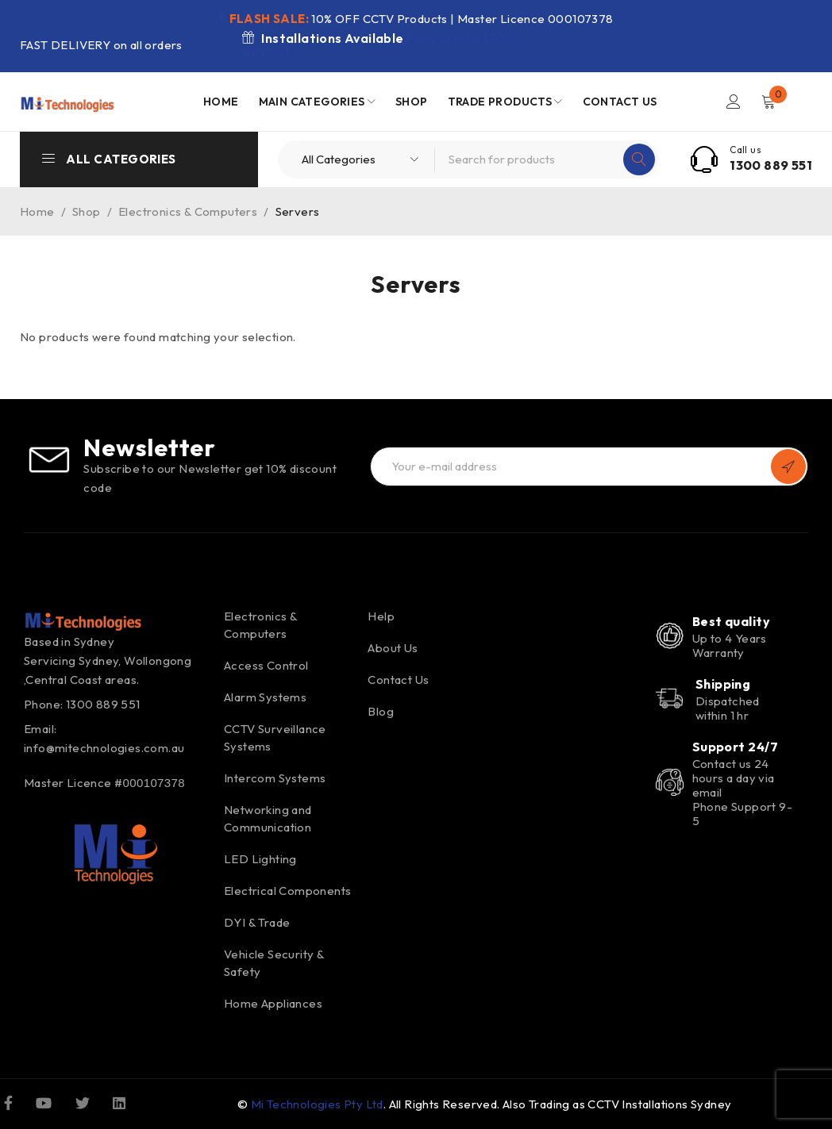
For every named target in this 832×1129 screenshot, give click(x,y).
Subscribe (788, 466)
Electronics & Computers (187, 211)
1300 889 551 (771, 165)
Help (381, 616)
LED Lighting (260, 858)
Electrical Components (287, 890)
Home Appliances (273, 1003)
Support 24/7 (735, 747)
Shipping (723, 684)
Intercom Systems (274, 777)
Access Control (266, 665)
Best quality (731, 621)
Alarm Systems (265, 697)
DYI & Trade (257, 922)
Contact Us (398, 679)
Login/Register (733, 101)
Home (37, 211)
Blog (381, 711)
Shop (86, 211)
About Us (393, 647)
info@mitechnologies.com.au (104, 747)
